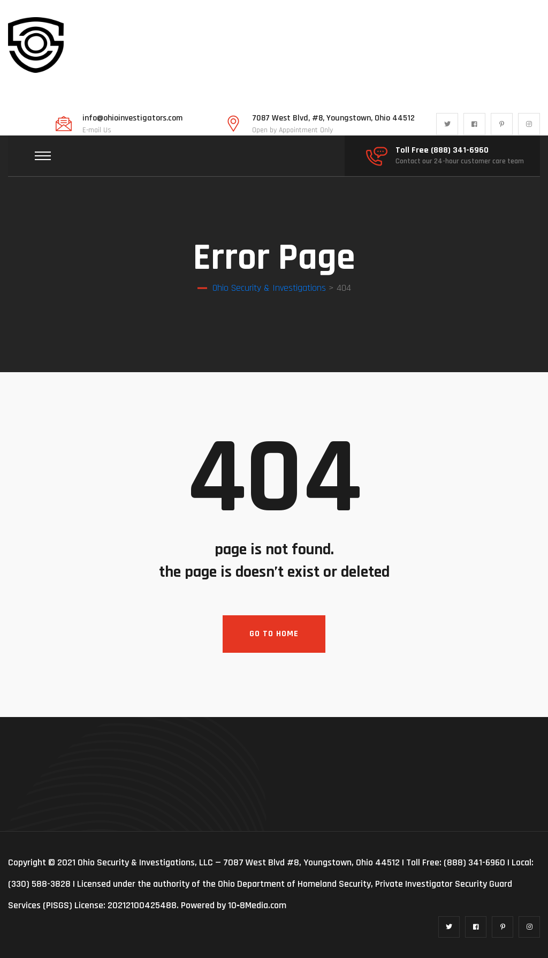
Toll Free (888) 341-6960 (442, 150)
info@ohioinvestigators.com (132, 118)
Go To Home (274, 633)
